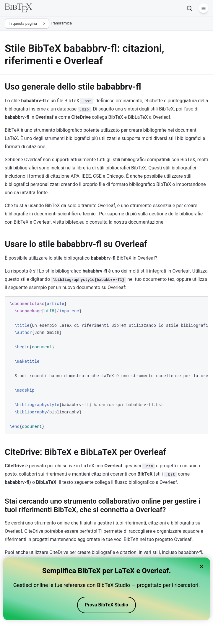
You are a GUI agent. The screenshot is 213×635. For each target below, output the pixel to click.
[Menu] (203, 8)
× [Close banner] (202, 566)
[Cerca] (189, 8)
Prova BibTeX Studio (106, 605)
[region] (106, 365)
